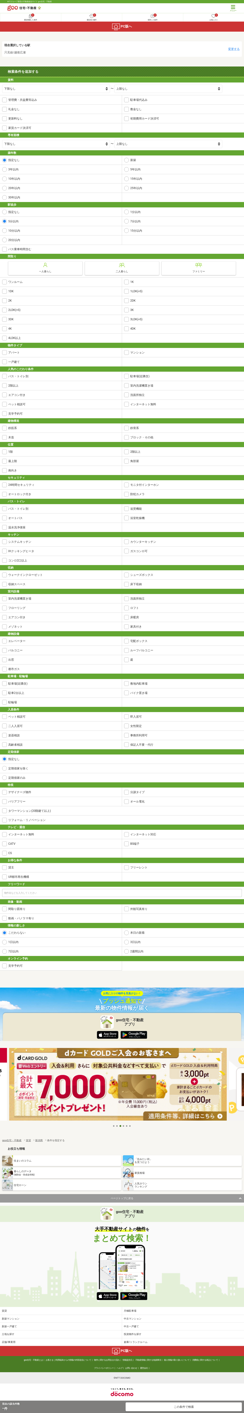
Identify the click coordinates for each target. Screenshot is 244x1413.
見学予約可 (15, 413)
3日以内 (135, 942)
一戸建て (14, 362)
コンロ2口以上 (17, 560)
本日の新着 (137, 932)
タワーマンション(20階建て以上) (29, 811)
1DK (11, 291)
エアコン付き (17, 395)
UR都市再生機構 (18, 876)
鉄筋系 (12, 428)
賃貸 (4, 1310)
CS (10, 853)
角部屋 (134, 461)
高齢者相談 (15, 744)
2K (10, 300)
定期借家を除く (18, 768)
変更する (234, 49)
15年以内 (136, 178)
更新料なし (15, 118)
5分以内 (13, 221)
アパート (14, 352)
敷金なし (136, 109)
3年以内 (13, 169)
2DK (133, 300)
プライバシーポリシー (104, 1368)
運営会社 (144, 1368)
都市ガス (14, 669)
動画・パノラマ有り (21, 918)
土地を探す (8, 1334)
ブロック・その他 (141, 437)
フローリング (17, 608)
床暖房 (134, 617)
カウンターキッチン (143, 541)
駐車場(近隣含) (139, 376)
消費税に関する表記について (205, 1360)
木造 (11, 437)
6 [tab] (130, 1126)
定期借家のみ (17, 777)
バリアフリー (17, 801)
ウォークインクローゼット (25, 575)
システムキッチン (19, 541)
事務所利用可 (139, 735)
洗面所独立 (137, 395)
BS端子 (134, 843)
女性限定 (136, 726)
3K (132, 310)
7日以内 (13, 951)
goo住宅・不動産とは (33, 1360)
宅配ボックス (139, 641)
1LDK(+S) (136, 291)
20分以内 (14, 240)
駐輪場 (12, 702)
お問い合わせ (131, 1368)
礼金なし (14, 109)
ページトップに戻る (122, 1198)
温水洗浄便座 (17, 527)
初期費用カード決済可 (144, 118)
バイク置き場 (139, 693)
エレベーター (17, 641)
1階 (10, 451)
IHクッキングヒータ (21, 551)
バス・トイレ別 (18, 376)
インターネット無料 (143, 404)
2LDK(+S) (14, 310)
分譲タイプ (137, 792)
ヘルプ (120, 1368)
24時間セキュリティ (21, 485)
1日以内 (13, 942)
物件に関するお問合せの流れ (107, 1360)
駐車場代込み (139, 100)
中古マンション (132, 1318)
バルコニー (15, 650)
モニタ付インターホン (144, 485)
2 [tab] (117, 1126)
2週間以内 (136, 951)
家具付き (136, 626)
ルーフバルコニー (141, 650)
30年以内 (14, 197)
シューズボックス (141, 575)
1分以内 (135, 212)
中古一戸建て (131, 1326)
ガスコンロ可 (139, 551)
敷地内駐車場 (139, 683)
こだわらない (17, 932)
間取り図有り (17, 909)
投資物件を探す (132, 1334)
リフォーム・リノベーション (27, 820)
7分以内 (135, 221)
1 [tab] (114, 1126)
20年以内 (14, 188)
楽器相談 (14, 735)
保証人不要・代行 (141, 744)
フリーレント (139, 867)
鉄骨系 (134, 428)
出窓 (11, 659)
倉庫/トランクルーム (136, 1342)
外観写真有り (139, 909)
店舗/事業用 (8, 1342)
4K (10, 328)
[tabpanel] (122, 1085)
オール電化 (137, 801)
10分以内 (14, 230)
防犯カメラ (137, 494)
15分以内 (136, 230)
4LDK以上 (14, 338)
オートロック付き (19, 494)
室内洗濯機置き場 (141, 385)
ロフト (134, 608)
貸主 (11, 867)
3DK (11, 319)
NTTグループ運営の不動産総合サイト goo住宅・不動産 (29, 2)
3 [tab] (120, 1126)
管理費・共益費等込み (22, 100)
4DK (133, 328)
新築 (133, 160)
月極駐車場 (130, 1310)
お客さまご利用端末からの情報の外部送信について (68, 1360)
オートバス (15, 518)
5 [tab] (127, 1126)
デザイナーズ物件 (19, 792)
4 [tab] (124, 1126)
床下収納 (136, 584)
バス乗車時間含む (19, 249)
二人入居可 (15, 726)
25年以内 (136, 188)
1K (132, 282)
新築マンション (10, 1318)
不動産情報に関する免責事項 (148, 1360)
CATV (11, 843)
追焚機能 (136, 508)
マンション (137, 352)
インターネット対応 (143, 834)
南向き (12, 470)
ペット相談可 (17, 404)
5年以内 (135, 169)
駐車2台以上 (16, 693)
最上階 (12, 461)
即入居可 (136, 716)
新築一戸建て (9, 1326)
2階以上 (13, 385)
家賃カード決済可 (19, 128)
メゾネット (15, 626)
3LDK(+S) (136, 319)
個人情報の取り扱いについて (177, 1360)
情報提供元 (127, 1360)
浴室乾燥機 (137, 518)
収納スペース (17, 584)
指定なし (14, 160)
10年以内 (14, 178)
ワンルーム (15, 282)
